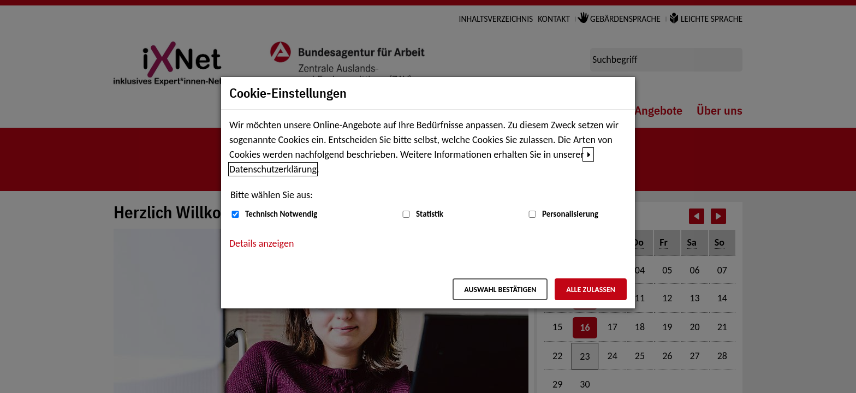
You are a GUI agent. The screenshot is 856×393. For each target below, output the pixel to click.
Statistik (429, 214)
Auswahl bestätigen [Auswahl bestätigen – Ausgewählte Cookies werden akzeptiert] (500, 289)
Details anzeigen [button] (261, 243)
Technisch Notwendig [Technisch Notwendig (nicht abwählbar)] (281, 214)
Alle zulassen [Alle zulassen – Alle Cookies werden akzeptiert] (590, 289)
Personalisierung (570, 214)
